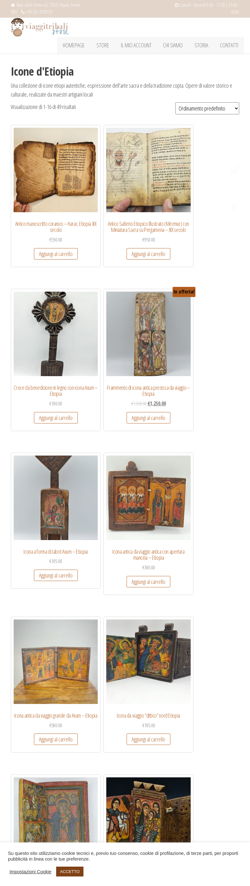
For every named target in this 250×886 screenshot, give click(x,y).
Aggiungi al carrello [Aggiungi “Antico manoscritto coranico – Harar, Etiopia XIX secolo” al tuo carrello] (36, 222)
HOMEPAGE (85, 46)
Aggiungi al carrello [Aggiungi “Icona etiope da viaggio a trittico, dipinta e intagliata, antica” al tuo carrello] (213, 627)
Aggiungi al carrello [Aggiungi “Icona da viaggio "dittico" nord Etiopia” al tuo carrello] (213, 353)
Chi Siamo (178, 46)
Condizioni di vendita (29, 759)
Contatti (230, 46)
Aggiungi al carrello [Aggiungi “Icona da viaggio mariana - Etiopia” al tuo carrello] (95, 621)
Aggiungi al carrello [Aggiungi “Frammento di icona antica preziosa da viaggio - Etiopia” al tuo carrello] (213, 222)
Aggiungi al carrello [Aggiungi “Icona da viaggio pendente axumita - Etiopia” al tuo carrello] (154, 627)
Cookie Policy (22, 795)
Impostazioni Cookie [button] (30, 871)
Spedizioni (19, 771)
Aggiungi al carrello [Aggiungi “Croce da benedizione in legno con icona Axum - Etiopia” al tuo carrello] (154, 222)
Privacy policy (22, 784)
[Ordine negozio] (207, 111)
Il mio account (143, 46)
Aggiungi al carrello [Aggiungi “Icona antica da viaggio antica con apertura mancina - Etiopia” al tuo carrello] (95, 359)
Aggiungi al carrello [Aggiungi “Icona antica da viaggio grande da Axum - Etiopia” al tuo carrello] (154, 353)
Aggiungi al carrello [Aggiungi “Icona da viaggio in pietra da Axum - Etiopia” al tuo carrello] (213, 484)
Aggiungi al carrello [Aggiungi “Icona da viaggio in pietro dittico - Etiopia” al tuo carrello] (36, 621)
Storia (204, 46)
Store (112, 46)
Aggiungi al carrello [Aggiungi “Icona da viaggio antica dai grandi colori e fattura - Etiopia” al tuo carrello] (36, 490)
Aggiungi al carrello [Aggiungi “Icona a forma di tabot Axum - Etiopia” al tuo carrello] (36, 353)
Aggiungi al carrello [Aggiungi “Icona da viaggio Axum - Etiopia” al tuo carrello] (95, 484)
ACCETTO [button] (70, 871)
